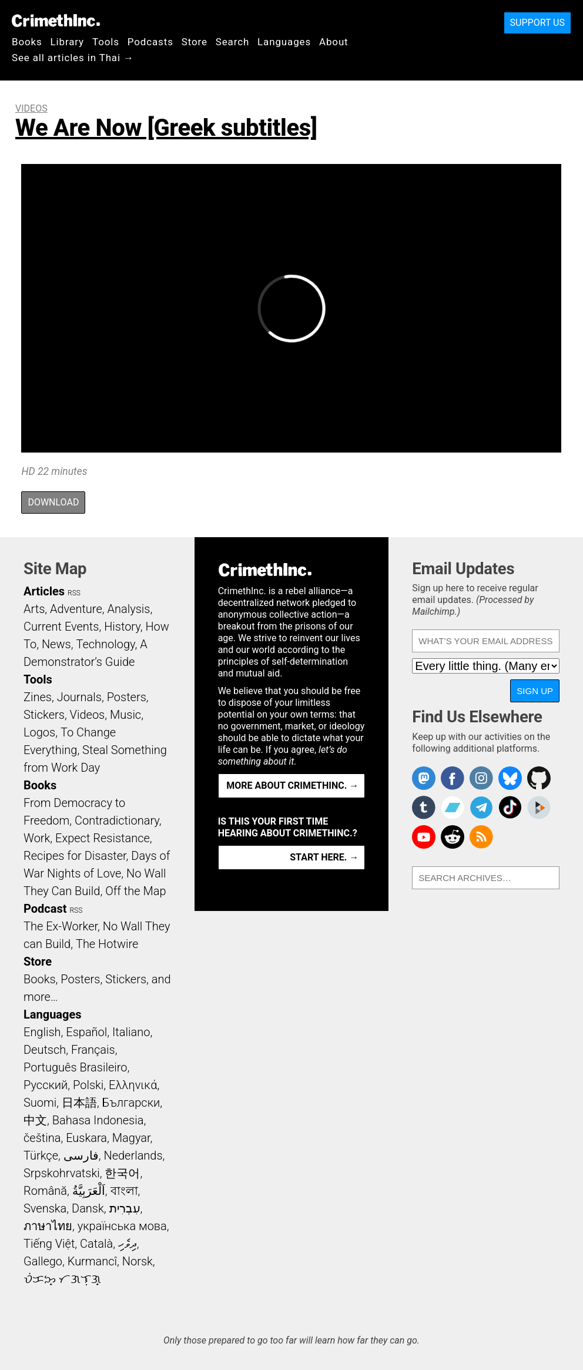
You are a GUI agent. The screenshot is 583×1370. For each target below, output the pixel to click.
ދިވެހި (127, 1244)
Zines (38, 697)
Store (194, 42)
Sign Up (535, 691)
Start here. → (324, 857)
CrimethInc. (56, 20)
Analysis (128, 609)
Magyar (131, 1138)
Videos (31, 108)
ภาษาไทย (48, 1226)
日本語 (79, 1103)
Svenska (45, 1208)
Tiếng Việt (49, 1244)
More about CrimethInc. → (292, 785)
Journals (79, 697)
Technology (105, 644)
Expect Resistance (102, 838)
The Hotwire (107, 944)
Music (125, 715)
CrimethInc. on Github (539, 778)
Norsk (137, 1261)
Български (131, 1103)
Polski (88, 1085)
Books (27, 42)
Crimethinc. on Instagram (481, 778)
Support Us (537, 22)
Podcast (45, 909)
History (122, 626)
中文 (35, 1120)
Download (53, 502)
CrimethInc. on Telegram (481, 807)
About (334, 42)
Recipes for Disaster (75, 856)
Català (96, 1244)
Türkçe (41, 1155)
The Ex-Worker (61, 926)
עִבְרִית (124, 1208)
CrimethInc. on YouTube (423, 837)
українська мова (122, 1226)
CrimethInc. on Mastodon (423, 778)
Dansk (88, 1208)
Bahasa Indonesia (98, 1120)
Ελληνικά (133, 1085)
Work (37, 838)
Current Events (61, 626)
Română (45, 1191)
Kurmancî (92, 1261)
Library (67, 42)
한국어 (122, 1173)
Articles (44, 591)
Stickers (44, 715)
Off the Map (135, 891)
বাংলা (124, 1191)
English (42, 1032)
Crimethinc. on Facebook (452, 778)
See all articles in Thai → (73, 57)
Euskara (86, 1138)
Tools (105, 42)
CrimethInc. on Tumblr (423, 807)
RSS (74, 593)
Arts (34, 609)
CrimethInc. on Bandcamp (452, 807)
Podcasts (150, 42)
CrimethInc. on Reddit (452, 837)
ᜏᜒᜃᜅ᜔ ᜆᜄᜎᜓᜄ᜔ (62, 1279)
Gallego (43, 1261)
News (56, 644)
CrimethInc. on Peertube (539, 807)
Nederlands (132, 1155)
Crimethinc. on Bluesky (510, 778)
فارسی (81, 1155)
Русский (46, 1085)
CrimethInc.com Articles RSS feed (481, 837)
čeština (42, 1138)
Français (93, 1050)
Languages (284, 42)
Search (232, 42)
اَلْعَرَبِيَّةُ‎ (88, 1191)
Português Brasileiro (75, 1067)
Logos (39, 732)
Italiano (131, 1032)
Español (86, 1032)
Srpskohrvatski (62, 1173)
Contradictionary (117, 820)
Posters (126, 697)
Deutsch (45, 1050)
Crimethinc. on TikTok (510, 807)
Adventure (76, 609)
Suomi (40, 1103)
